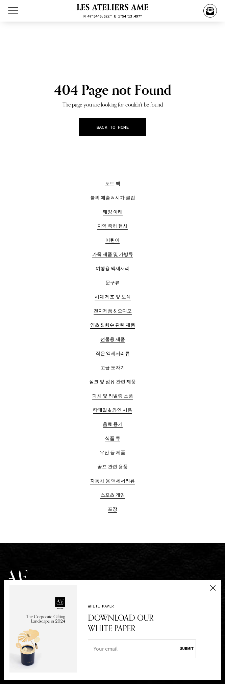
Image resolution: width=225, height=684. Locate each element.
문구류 (112, 282)
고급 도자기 (112, 367)
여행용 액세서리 (113, 268)
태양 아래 (113, 212)
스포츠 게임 (112, 495)
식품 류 (112, 438)
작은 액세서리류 (113, 353)
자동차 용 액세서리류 (112, 481)
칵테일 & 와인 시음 (112, 410)
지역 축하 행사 (112, 226)
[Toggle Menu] (13, 11)
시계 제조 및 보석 (113, 297)
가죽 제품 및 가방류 (112, 254)
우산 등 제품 (112, 452)
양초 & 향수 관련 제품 (112, 325)
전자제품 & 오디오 (113, 311)
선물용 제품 (112, 339)
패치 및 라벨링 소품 (112, 396)
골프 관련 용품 (112, 467)
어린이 (112, 240)
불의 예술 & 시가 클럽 (112, 198)
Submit (186, 648)
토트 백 (112, 183)
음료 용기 (113, 424)
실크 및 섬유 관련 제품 (112, 382)
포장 (112, 509)
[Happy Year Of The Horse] (210, 11)
